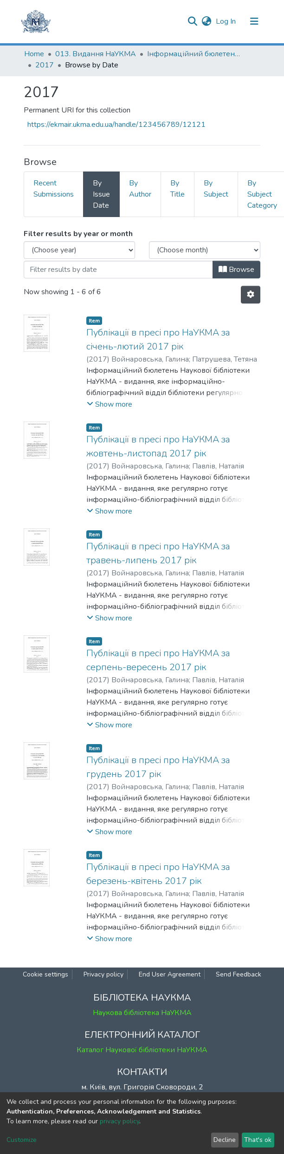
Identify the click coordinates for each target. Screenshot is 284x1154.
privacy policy (119, 1121)
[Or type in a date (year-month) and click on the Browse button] (118, 269)
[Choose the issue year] (79, 250)
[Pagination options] (250, 294)
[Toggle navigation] (254, 21)
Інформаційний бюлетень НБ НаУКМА (193, 54)
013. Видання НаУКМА (95, 54)
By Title (177, 188)
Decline (224, 1139)
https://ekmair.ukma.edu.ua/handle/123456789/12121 (116, 124)
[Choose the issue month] (204, 250)
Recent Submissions (53, 188)
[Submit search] (192, 21)
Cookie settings (45, 974)
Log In (227, 21)
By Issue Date (101, 194)
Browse (236, 269)
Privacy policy (103, 974)
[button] (206, 21)
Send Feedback (238, 974)
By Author (140, 188)
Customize (21, 1139)
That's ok (257, 1139)
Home (34, 54)
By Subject (216, 188)
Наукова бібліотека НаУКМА (142, 1013)
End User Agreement (169, 974)
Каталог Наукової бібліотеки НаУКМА (142, 1050)
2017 (44, 65)
